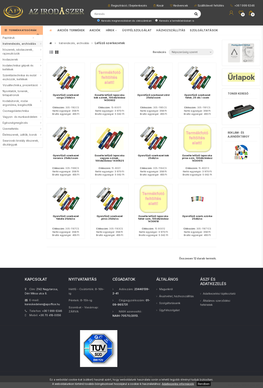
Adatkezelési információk (178, 383)
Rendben (203, 383)
